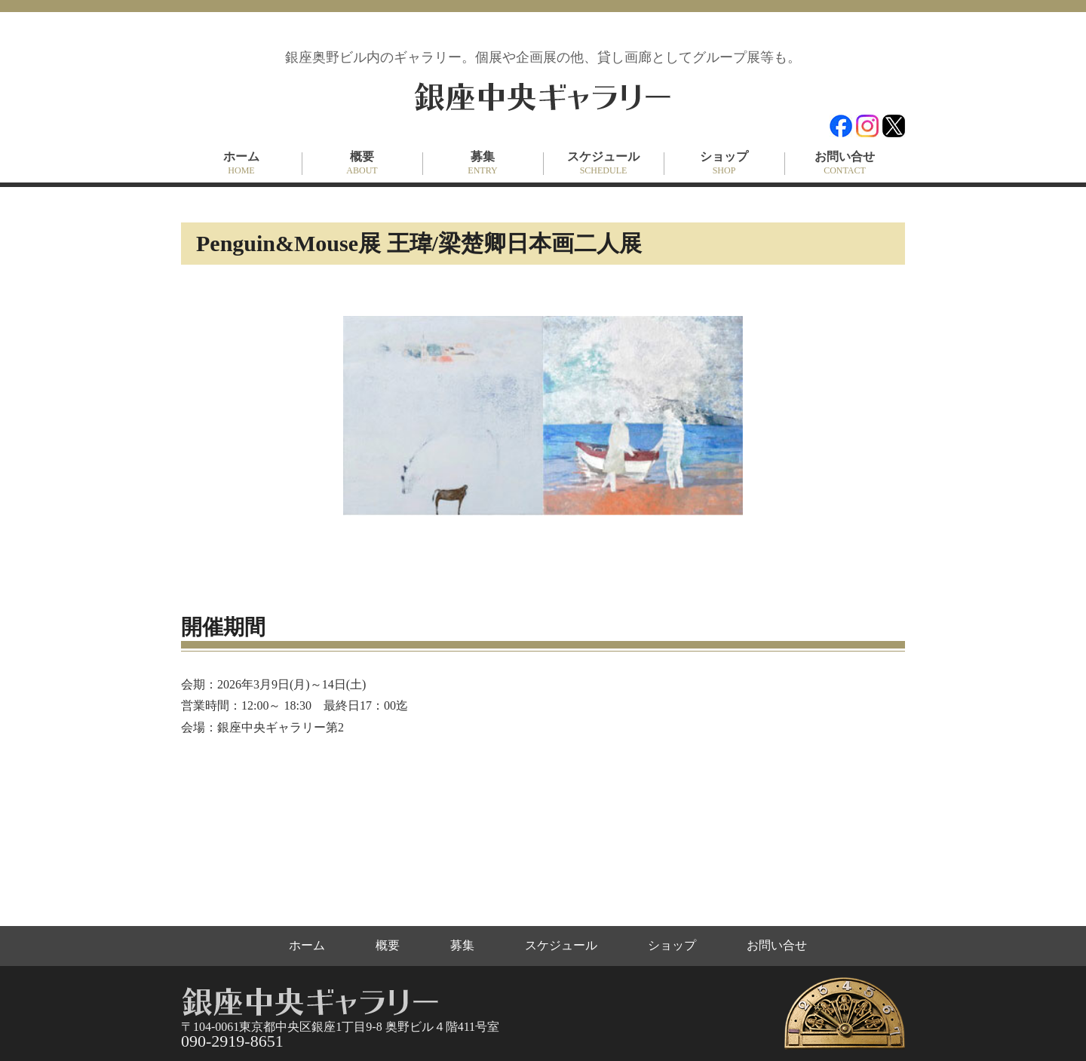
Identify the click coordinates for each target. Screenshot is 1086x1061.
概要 (362, 163)
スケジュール (603, 163)
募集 (482, 163)
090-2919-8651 (232, 1041)
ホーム (241, 163)
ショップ (724, 163)
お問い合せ (844, 163)
